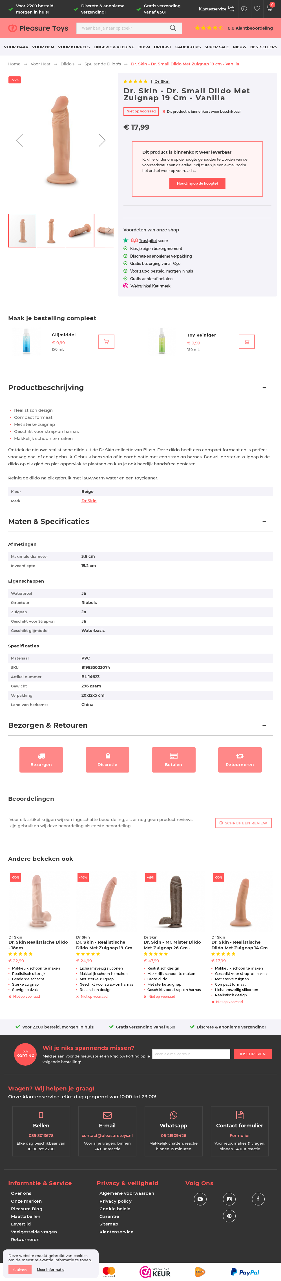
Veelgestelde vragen (34, 1231)
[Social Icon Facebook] (258, 1199)
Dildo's (67, 64)
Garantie (109, 1216)
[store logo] (40, 28)
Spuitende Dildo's (103, 64)
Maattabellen (26, 1216)
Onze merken (26, 1201)
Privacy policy (115, 1201)
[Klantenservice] (217, 9)
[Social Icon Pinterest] (229, 1216)
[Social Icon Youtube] (200, 1199)
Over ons (21, 1193)
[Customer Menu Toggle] (244, 9)
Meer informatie (50, 1269)
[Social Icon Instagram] (229, 1199)
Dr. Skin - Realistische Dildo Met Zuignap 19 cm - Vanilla (106, 947)
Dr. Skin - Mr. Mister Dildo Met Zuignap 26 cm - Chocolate (172, 947)
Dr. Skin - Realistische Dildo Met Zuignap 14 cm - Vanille (241, 947)
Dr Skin (162, 81)
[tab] (140, 390)
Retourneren (25, 1239)
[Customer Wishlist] (257, 9)
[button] (19, 140)
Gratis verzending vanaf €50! (145, 1027)
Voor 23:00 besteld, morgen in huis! (58, 1027)
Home (14, 64)
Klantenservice (116, 1231)
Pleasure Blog (27, 1208)
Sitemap (108, 1224)
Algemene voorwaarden (126, 1193)
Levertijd (21, 1224)
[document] (50, 1264)
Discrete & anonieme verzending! (231, 1027)
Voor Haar (40, 64)
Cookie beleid (115, 1208)
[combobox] (129, 28)
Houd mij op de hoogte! (197, 183)
